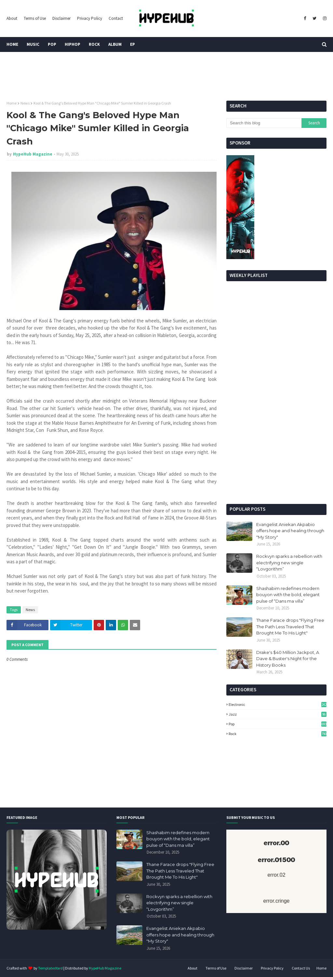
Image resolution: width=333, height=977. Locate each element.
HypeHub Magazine (32, 154)
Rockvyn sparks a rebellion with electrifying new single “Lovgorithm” (289, 562)
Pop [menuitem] (52, 44)
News (25, 103)
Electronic (277, 704)
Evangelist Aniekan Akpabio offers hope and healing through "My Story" (290, 531)
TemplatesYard (50, 968)
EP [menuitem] (132, 44)
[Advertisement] (276, 453)
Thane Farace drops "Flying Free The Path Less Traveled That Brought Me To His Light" (290, 626)
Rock (277, 733)
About (12, 18)
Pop (277, 723)
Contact (116, 18)
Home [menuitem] (12, 44)
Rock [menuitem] (94, 44)
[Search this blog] (263, 123)
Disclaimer (61, 18)
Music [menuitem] (33, 44)
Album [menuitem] (115, 44)
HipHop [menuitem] (72, 44)
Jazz (277, 714)
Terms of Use (35, 18)
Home (12, 103)
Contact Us (301, 968)
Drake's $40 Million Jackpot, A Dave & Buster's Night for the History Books (287, 659)
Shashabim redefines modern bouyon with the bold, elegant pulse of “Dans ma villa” (288, 595)
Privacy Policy (89, 18)
